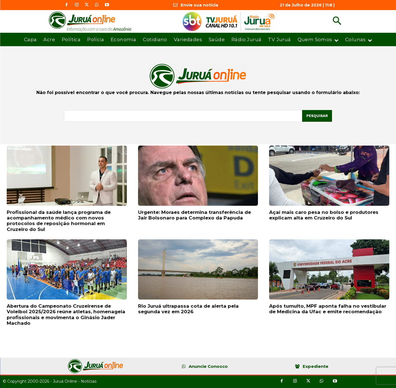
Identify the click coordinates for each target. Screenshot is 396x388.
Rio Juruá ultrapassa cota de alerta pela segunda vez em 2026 (188, 308)
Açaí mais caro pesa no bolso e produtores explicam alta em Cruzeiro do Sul (323, 215)
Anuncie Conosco (208, 366)
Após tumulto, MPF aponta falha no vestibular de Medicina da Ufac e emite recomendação (327, 308)
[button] (337, 21)
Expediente (315, 366)
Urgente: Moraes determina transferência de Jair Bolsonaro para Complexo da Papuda (194, 215)
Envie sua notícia (199, 5)
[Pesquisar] (317, 116)
